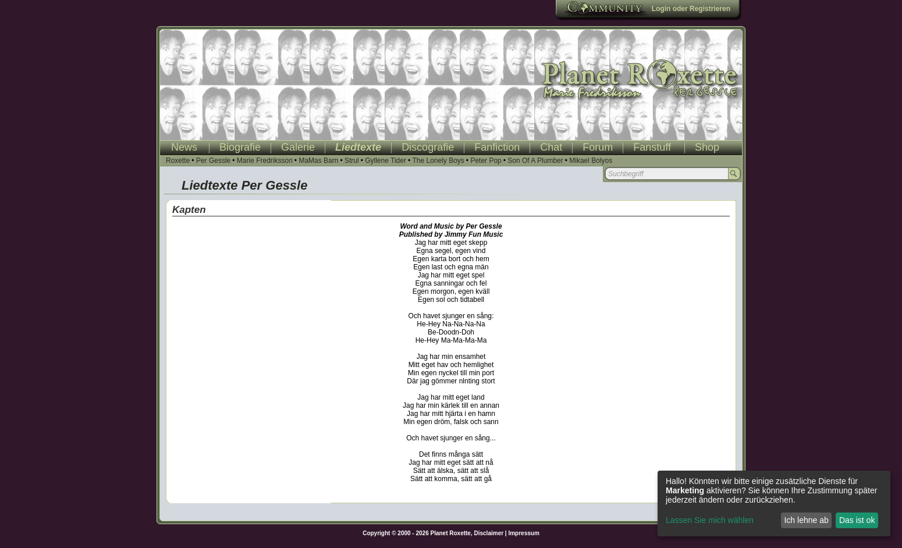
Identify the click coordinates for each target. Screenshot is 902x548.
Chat (551, 147)
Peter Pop (485, 160)
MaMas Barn (318, 160)
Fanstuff (652, 147)
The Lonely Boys (438, 160)
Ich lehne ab (806, 520)
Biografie (240, 147)
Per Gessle (213, 160)
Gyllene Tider (385, 160)
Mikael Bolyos (590, 160)
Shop (707, 147)
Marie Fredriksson (265, 160)
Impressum (523, 533)
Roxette (178, 160)
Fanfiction (497, 147)
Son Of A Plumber (535, 160)
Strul (352, 160)
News (184, 147)
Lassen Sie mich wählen (710, 520)
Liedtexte (358, 147)
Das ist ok (857, 520)
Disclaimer (489, 533)
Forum (598, 147)
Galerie (298, 147)
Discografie (428, 147)
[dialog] (774, 503)
